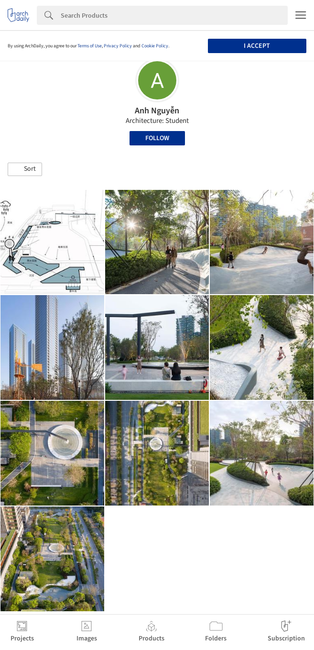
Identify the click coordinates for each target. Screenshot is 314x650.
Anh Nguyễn (157, 111)
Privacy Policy (118, 46)
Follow (157, 138)
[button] (25, 169)
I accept (257, 46)
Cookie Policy (154, 46)
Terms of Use (89, 46)
